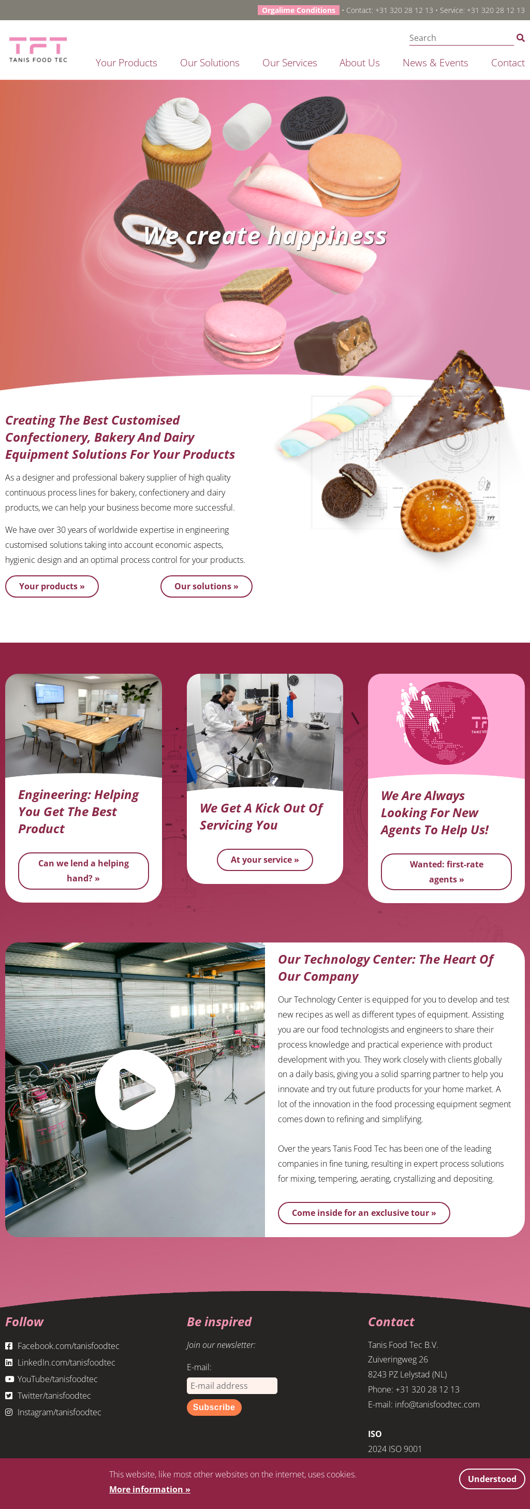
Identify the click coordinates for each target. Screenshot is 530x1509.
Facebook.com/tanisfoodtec (62, 1346)
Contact (508, 62)
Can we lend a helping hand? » (83, 871)
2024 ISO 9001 (395, 1449)
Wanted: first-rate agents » (446, 872)
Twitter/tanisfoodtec (48, 1395)
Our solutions (210, 62)
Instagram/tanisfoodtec (53, 1412)
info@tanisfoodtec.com (437, 1404)
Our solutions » (206, 586)
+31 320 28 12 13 (404, 10)
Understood (492, 1479)
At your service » (265, 859)
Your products (126, 62)
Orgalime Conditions (298, 10)
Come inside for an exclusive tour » (364, 1212)
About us (360, 62)
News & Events (435, 62)
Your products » (52, 586)
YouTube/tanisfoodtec (51, 1379)
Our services (289, 62)
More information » (149, 1489)
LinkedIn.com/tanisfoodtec (60, 1362)
